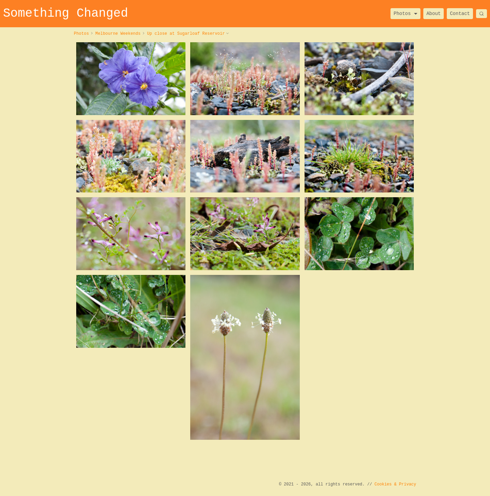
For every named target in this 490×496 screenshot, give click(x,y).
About (433, 13)
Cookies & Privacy (395, 484)
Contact (460, 13)
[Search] (481, 13)
